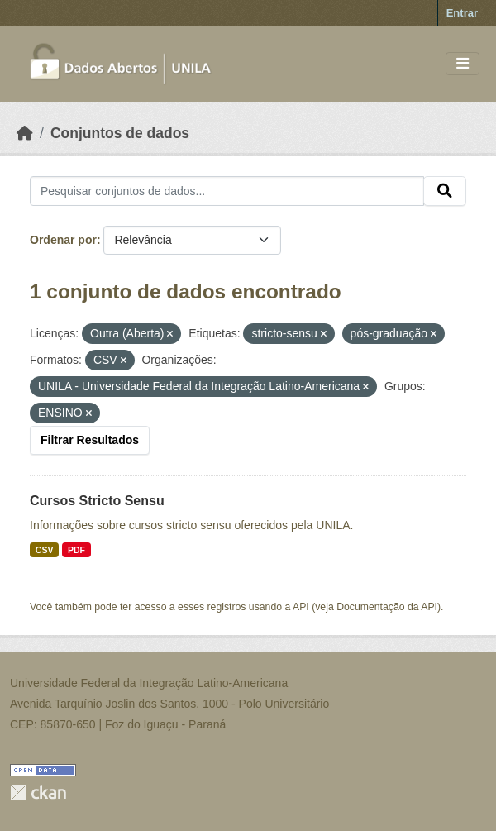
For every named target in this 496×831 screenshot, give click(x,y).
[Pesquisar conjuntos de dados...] (227, 191)
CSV (45, 550)
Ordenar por (63, 239)
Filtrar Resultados (90, 440)
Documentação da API (386, 607)
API (301, 607)
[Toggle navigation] (462, 64)
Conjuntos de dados (119, 133)
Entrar (462, 13)
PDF (76, 550)
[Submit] (444, 191)
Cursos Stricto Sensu (97, 501)
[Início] (25, 133)
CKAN (38, 792)
